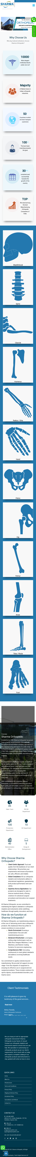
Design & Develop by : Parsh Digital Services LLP (15, 1155)
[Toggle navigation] (33, 5)
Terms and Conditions (10, 1086)
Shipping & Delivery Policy (11, 1093)
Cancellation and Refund (11, 1099)
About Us (6, 1079)
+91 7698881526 (18, 1125)
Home (6, 1076)
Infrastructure (8, 1082)
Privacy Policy (8, 1089)
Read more (8, 1005)
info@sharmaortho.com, (10, 1130)
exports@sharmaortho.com (11, 1131)
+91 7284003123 (9, 1125)
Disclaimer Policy (9, 1096)
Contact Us (7, 1103)
